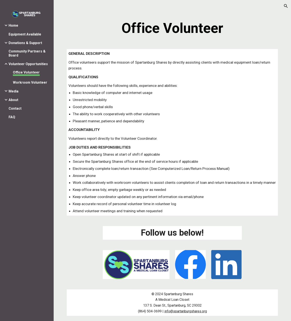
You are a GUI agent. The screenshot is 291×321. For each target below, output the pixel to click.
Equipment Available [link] (25, 34)
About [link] (13, 100)
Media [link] (13, 91)
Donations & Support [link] (25, 43)
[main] (172, 28)
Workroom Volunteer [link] (30, 82)
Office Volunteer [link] (26, 72)
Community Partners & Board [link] (27, 53)
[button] (286, 6)
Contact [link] (15, 108)
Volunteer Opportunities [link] (28, 64)
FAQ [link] (12, 117)
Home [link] (13, 25)
